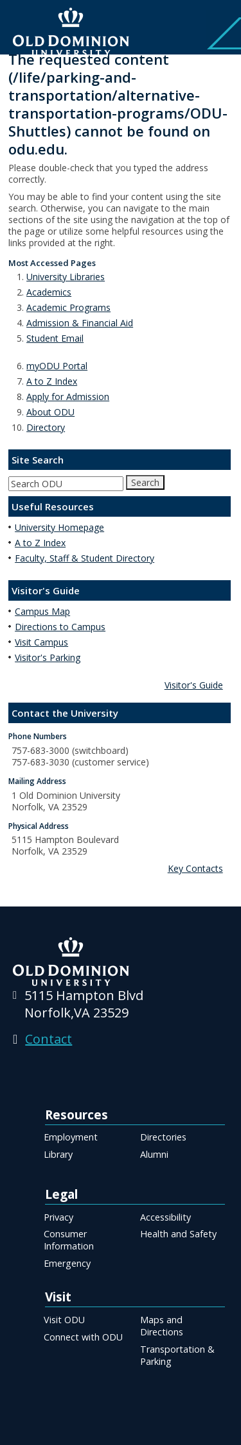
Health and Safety (178, 1234)
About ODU (50, 412)
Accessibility (165, 1217)
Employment (71, 1137)
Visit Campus (41, 642)
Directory (45, 427)
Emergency (67, 1263)
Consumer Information (69, 1240)
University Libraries (65, 277)
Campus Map (42, 611)
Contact (48, 1039)
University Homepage (59, 527)
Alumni (154, 1154)
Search (145, 482)
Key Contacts (195, 868)
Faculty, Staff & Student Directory (84, 558)
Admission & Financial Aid (79, 323)
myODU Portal (56, 366)
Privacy (58, 1217)
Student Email (55, 338)
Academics (48, 292)
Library (58, 1154)
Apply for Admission (67, 396)
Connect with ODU (83, 1337)
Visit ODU (64, 1320)
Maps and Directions (161, 1326)
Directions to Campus (60, 627)
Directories (163, 1137)
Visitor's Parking (47, 657)
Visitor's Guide (194, 685)
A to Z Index (51, 381)
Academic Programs (68, 307)
